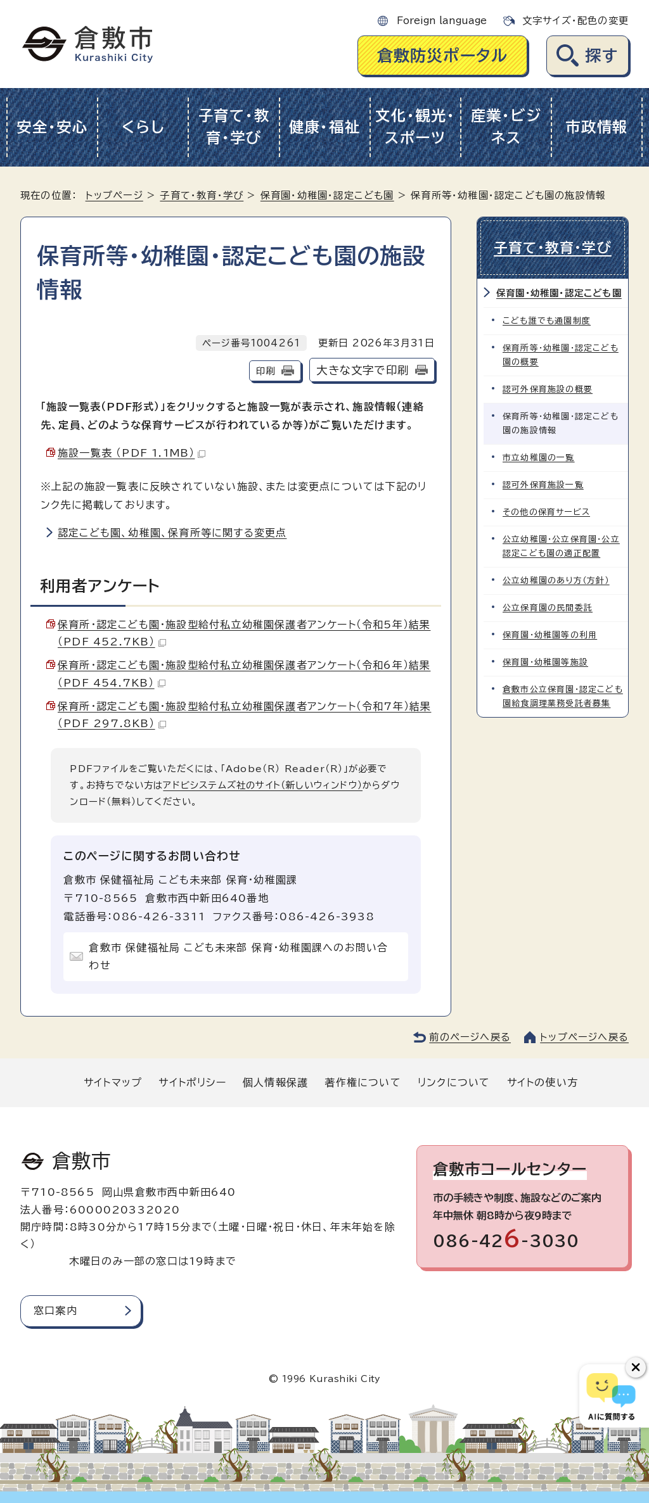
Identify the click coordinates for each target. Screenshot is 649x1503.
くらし (143, 127)
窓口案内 (55, 1310)
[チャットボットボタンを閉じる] (636, 1367)
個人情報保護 (275, 1082)
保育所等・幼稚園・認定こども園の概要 (561, 355)
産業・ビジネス (506, 126)
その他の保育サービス (546, 512)
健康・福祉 (325, 127)
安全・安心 (52, 127)
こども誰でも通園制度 (547, 321)
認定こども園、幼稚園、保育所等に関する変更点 (172, 533)
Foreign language (442, 20)
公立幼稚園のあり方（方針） (556, 580)
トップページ (114, 195)
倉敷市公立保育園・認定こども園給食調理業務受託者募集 (563, 696)
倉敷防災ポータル (442, 55)
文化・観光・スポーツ (415, 126)
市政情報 (596, 127)
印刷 (265, 371)
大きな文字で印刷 (362, 370)
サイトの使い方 (542, 1082)
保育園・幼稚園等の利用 (550, 635)
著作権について (362, 1082)
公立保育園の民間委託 (548, 608)
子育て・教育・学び (234, 126)
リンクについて (454, 1082)
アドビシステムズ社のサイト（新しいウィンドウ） (263, 785)
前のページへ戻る (470, 1037)
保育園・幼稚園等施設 (545, 662)
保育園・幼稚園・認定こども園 (327, 195)
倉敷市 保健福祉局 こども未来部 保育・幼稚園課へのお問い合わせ (238, 956)
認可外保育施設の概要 (548, 389)
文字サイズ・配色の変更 (575, 20)
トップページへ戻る (584, 1037)
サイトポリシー (192, 1082)
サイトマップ (113, 1082)
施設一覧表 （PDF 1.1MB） (131, 453)
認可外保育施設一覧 (543, 485)
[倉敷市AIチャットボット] (611, 1396)
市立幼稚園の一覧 (539, 457)
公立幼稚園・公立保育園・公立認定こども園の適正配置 (561, 546)
